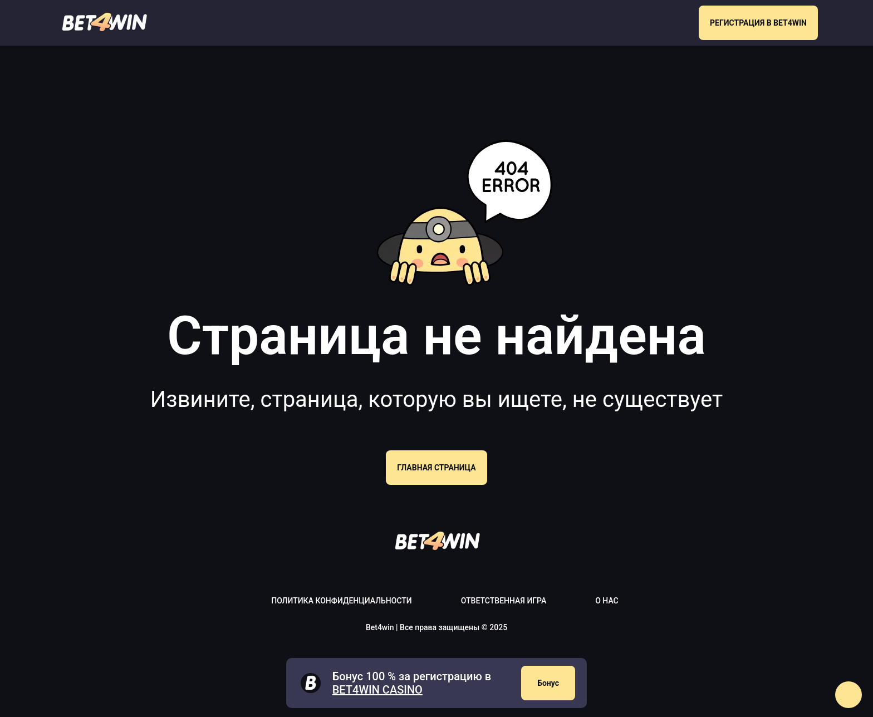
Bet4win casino (377, 689)
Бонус (548, 683)
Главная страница (436, 467)
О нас (607, 600)
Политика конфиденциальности (341, 600)
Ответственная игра (503, 600)
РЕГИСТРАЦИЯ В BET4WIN (758, 22)
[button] (848, 694)
